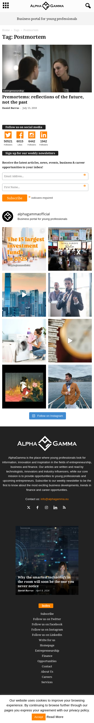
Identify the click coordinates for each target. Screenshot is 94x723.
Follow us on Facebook (47, 624)
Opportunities (47, 661)
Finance (47, 656)
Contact (47, 666)
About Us (47, 672)
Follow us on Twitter (47, 619)
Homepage (47, 645)
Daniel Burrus (10, 108)
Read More (55, 717)
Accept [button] (38, 717)
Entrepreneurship (13, 90)
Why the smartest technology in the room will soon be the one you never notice (46, 581)
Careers (47, 677)
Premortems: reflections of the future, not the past (43, 99)
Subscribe (47, 614)
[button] (87, 6)
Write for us (47, 640)
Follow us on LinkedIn (47, 635)
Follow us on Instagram (47, 629)
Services (47, 682)
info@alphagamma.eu (54, 499)
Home (6, 30)
